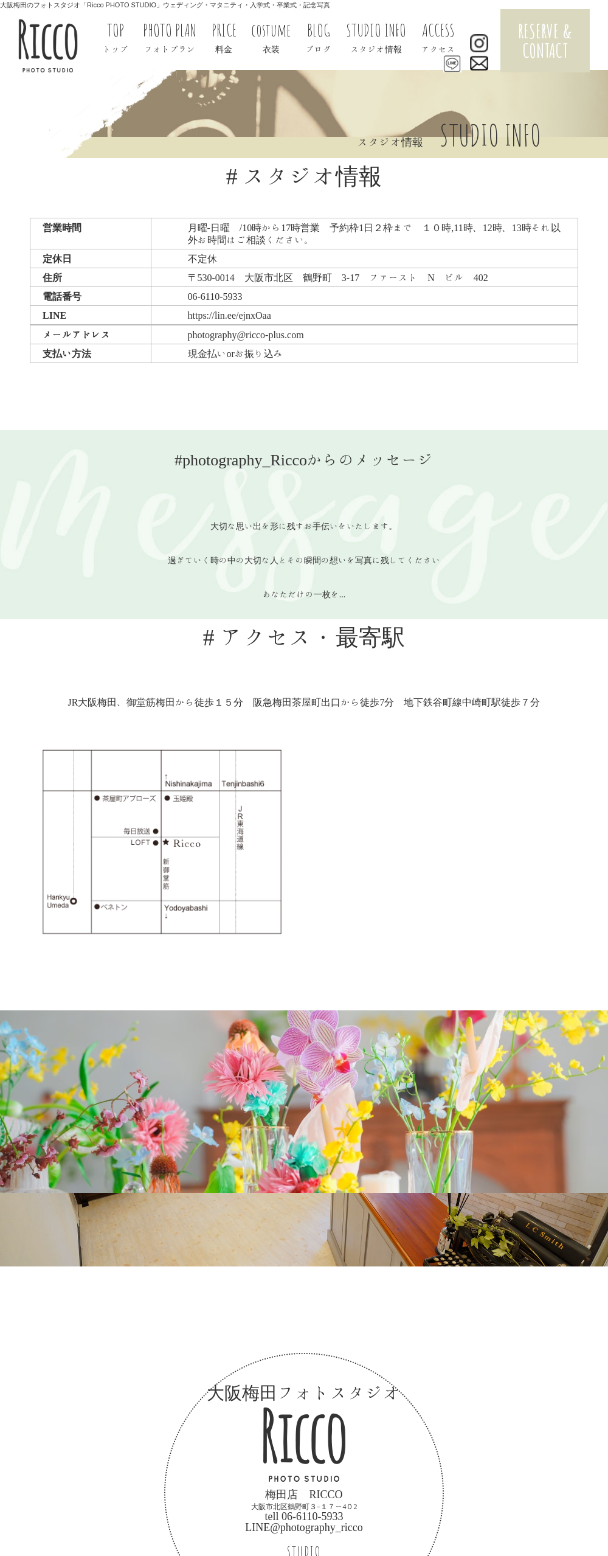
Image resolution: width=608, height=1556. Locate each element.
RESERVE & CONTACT (545, 40)
